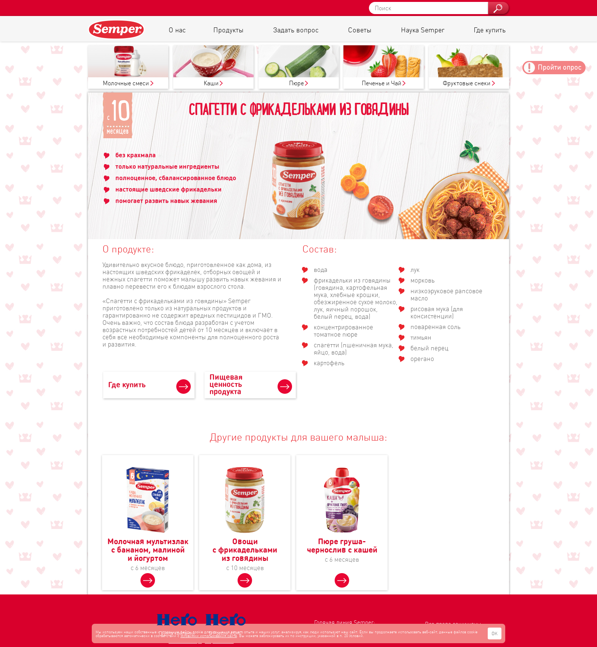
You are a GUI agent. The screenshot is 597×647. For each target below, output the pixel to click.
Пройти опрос (559, 66)
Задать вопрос (296, 29)
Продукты (228, 29)
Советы (359, 29)
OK (495, 633)
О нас (177, 29)
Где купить (490, 29)
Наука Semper (422, 29)
